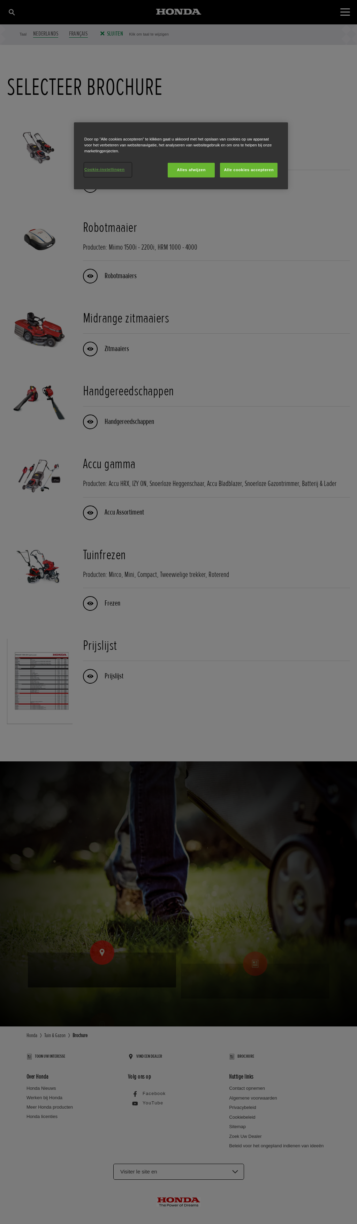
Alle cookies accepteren (249, 170)
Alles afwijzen (191, 170)
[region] (181, 155)
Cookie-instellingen (104, 169)
